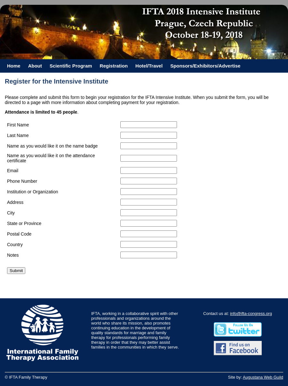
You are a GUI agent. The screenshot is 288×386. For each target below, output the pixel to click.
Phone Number (22, 181)
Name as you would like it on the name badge (52, 146)
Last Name (18, 135)
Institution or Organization (32, 191)
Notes (13, 255)
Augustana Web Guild (263, 377)
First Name (18, 124)
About (35, 65)
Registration (114, 65)
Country (15, 244)
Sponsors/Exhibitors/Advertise (205, 65)
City (11, 212)
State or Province (24, 223)
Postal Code (19, 234)
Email (12, 170)
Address (15, 202)
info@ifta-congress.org (251, 313)
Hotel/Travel (149, 65)
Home (13, 65)
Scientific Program (71, 65)
